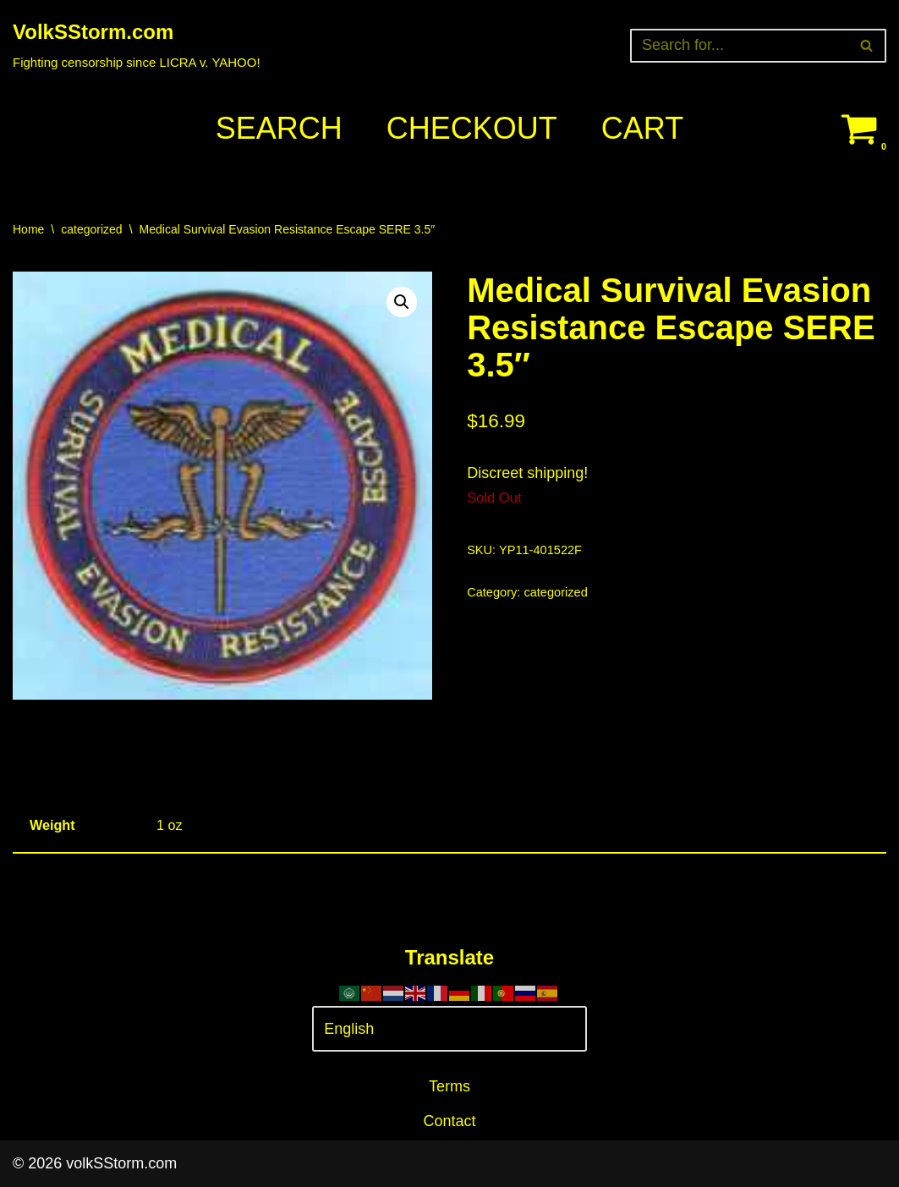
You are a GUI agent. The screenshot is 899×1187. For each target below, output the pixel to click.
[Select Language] (449, 1029)
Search (279, 128)
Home (28, 229)
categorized (91, 229)
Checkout (471, 128)
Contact (449, 1121)
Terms (449, 1086)
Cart (642, 128)
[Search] (739, 46)
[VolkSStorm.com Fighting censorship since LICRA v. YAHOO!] (136, 45)
